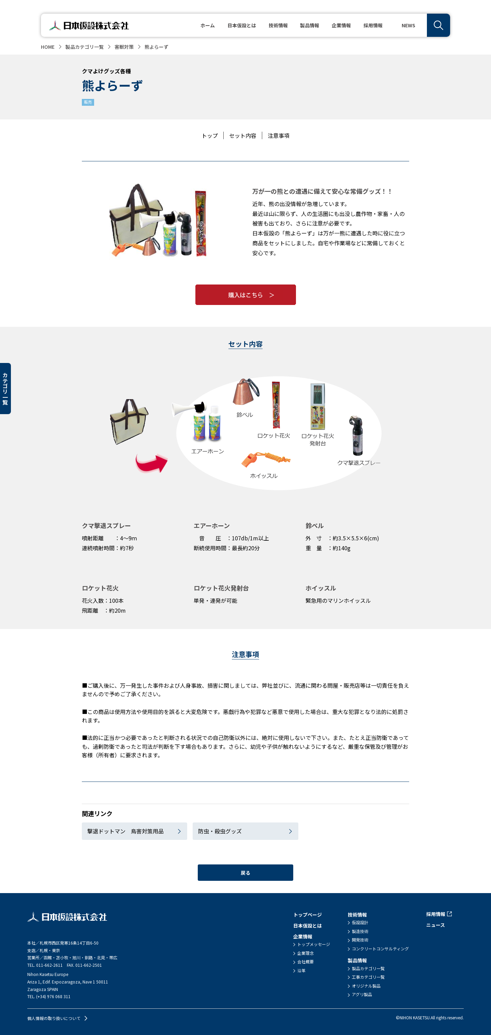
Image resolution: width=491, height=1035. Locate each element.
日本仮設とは (241, 25)
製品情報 (357, 960)
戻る (245, 872)
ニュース (435, 924)
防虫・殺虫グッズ (220, 831)
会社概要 (305, 961)
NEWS (408, 25)
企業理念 (305, 953)
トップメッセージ (313, 944)
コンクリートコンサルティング (380, 948)
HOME (48, 46)
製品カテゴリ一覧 (84, 46)
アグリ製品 (362, 994)
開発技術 (360, 940)
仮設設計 (360, 922)
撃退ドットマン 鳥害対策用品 (125, 831)
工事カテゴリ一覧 (368, 977)
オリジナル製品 (366, 986)
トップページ (307, 914)
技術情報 (357, 914)
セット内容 (242, 135)
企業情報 (302, 936)
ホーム (207, 25)
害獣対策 (124, 46)
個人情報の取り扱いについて (53, 1018)
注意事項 (278, 135)
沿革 (301, 970)
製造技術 (360, 931)
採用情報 (373, 25)
